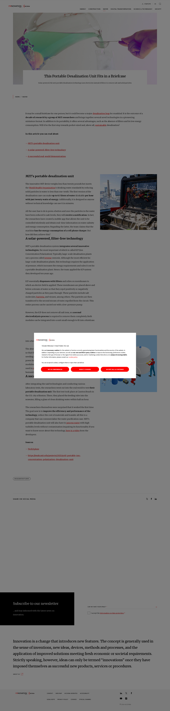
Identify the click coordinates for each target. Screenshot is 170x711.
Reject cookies (85, 369)
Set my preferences (55, 369)
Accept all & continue (115, 369)
